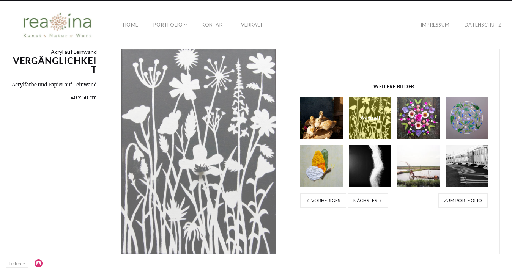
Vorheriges (323, 200)
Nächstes (368, 200)
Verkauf (252, 25)
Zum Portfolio (463, 200)
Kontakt (214, 25)
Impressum (435, 25)
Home (130, 25)
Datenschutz (483, 25)
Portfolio (168, 25)
